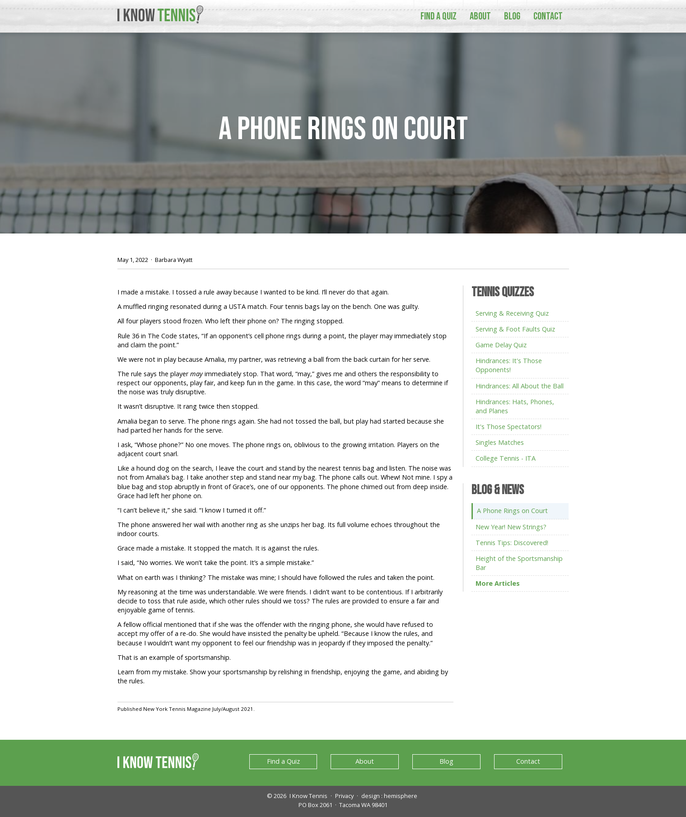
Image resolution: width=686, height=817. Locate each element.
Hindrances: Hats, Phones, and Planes (515, 406)
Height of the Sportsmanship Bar (519, 563)
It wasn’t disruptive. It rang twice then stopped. (188, 406)
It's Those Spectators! (508, 426)
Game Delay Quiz (501, 345)
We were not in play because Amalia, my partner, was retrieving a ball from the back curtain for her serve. (273, 359)
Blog (512, 16)
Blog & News (497, 490)
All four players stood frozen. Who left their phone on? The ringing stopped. (230, 321)
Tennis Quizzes (502, 292)
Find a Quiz (438, 16)
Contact (548, 16)
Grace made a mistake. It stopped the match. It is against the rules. (218, 548)
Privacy (344, 796)
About (480, 16)
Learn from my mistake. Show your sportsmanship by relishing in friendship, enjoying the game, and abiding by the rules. (282, 676)
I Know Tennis (308, 796)
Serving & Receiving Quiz (512, 313)
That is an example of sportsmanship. (175, 657)
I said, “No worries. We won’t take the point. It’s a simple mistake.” (215, 562)
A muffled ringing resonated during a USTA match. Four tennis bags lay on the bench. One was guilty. (268, 306)
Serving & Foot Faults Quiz (515, 329)
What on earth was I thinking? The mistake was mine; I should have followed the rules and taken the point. (275, 577)
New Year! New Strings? (511, 527)
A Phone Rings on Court (343, 130)
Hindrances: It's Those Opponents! (509, 365)
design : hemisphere (389, 796)
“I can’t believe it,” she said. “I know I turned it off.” (191, 510)
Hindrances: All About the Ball (520, 386)
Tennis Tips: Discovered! (512, 542)
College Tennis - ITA (506, 458)
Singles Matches (500, 442)
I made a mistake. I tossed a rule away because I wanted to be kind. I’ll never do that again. (253, 292)
